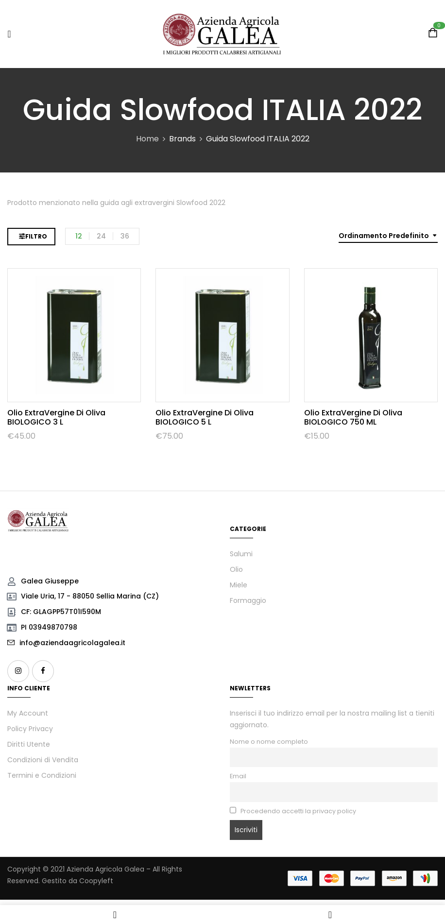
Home (147, 138)
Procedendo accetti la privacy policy (293, 811)
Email (238, 776)
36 (124, 236)
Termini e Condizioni (41, 775)
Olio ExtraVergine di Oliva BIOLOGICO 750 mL (353, 417)
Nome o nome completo (269, 741)
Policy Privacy (30, 729)
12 (78, 236)
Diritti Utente (28, 744)
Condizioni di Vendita (42, 760)
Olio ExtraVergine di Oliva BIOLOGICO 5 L (204, 417)
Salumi (241, 554)
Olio (236, 569)
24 (101, 236)
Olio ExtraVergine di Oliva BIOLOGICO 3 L (56, 417)
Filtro (36, 236)
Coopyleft (96, 881)
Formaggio (248, 600)
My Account (27, 713)
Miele (238, 585)
